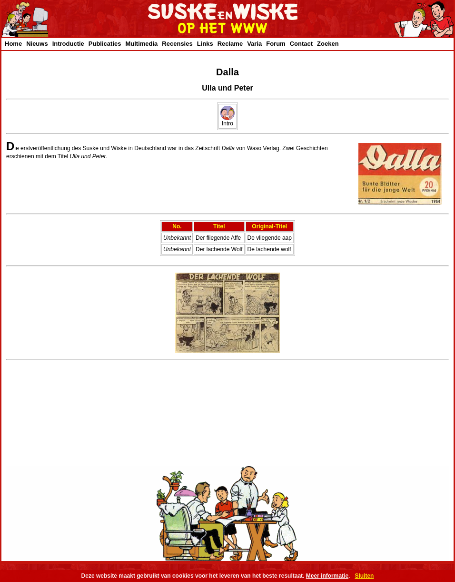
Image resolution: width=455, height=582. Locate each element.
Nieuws (37, 43)
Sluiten (364, 575)
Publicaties (105, 43)
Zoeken (328, 43)
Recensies (177, 43)
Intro (227, 121)
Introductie (68, 43)
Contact (301, 43)
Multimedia (141, 43)
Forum (275, 43)
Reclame (230, 43)
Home (13, 43)
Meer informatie (327, 575)
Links (205, 43)
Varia (254, 43)
